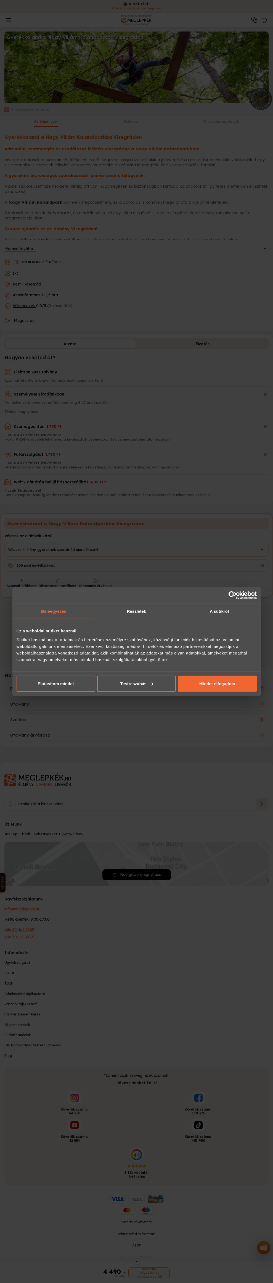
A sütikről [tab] (219, 611)
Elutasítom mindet (56, 683)
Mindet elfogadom (217, 683)
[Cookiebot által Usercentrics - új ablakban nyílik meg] (232, 595)
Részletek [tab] (136, 611)
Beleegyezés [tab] (53, 611)
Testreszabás (136, 683)
